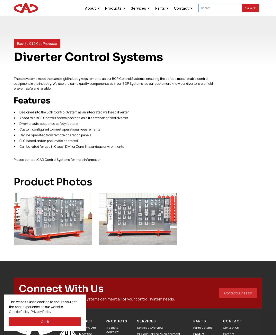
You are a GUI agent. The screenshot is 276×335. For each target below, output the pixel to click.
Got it (45, 321)
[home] (26, 8)
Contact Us (231, 330)
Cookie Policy (19, 311)
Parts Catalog (203, 330)
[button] (93, 8)
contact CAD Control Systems (48, 159)
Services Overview (150, 330)
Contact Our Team (238, 296)
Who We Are (87, 330)
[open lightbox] (53, 222)
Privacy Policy (41, 311)
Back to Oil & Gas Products (37, 43)
